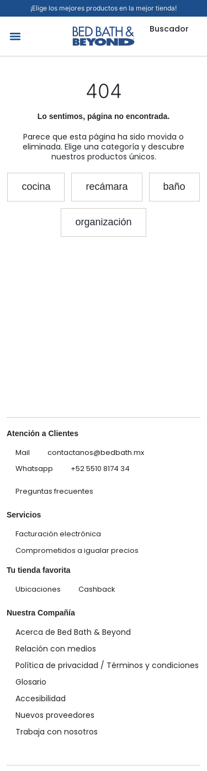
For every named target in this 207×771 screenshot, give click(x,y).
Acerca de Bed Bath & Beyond (73, 632)
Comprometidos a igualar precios (77, 550)
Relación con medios (55, 648)
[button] (15, 36)
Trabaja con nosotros (56, 731)
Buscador (169, 28)
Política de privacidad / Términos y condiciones (107, 665)
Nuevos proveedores (54, 715)
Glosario (30, 681)
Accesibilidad (40, 698)
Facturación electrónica (58, 534)
